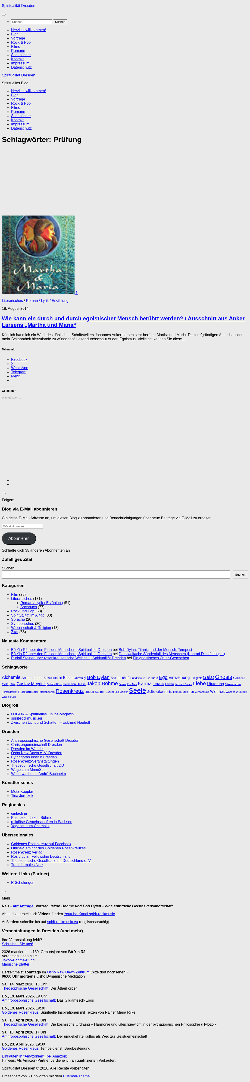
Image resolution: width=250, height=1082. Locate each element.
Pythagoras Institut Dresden (34, 757)
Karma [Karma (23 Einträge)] (145, 683)
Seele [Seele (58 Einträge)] (137, 690)
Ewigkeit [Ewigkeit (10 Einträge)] (196, 678)
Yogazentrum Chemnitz (30, 826)
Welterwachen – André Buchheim (38, 774)
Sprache (18, 619)
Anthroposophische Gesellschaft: (29, 1000)
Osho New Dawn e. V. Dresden (36, 753)
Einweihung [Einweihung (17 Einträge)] (179, 677)
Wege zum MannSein (29, 770)
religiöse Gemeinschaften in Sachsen (41, 822)
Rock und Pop (22, 611)
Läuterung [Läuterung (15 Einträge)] (215, 684)
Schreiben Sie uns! (17, 944)
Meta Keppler (22, 791)
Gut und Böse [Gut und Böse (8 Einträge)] (54, 684)
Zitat (14, 632)
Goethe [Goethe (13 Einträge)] (239, 678)
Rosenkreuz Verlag (26, 852)
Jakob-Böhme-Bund (18, 960)
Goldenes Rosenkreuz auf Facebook (41, 844)
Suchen (8, 568)
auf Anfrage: (24, 906)
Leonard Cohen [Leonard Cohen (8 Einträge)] (183, 684)
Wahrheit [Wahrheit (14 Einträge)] (217, 691)
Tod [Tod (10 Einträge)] (191, 691)
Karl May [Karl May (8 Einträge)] (132, 684)
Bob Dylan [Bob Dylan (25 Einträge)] (98, 677)
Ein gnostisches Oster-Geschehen (161, 658)
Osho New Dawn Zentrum (68, 972)
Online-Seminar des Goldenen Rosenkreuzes (48, 848)
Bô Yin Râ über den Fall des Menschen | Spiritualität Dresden (61, 650)
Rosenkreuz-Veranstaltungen (35, 761)
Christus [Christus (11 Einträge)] (152, 678)
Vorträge (18, 38)
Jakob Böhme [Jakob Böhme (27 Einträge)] (102, 683)
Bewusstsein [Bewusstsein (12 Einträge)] (53, 678)
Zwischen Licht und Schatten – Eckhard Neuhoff (50, 722)
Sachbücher (21, 55)
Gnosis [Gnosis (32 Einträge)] (223, 677)
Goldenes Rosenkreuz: (21, 1012)
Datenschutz (21, 67)
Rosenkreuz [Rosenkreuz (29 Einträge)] (70, 691)
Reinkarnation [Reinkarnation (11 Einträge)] (28, 691)
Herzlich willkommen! (28, 30)
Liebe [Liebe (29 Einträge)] (199, 683)
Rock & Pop (21, 42)
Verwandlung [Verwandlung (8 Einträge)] (202, 691)
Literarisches (12, 301)
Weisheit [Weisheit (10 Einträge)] (241, 691)
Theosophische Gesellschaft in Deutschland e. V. (51, 861)
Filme (15, 47)
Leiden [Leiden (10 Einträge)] (169, 684)
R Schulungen (22, 882)
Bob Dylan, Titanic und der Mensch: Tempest (155, 650)
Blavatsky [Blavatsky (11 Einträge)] (79, 678)
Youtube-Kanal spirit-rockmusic (89, 914)
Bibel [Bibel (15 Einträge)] (67, 677)
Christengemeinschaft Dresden (36, 745)
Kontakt (17, 59)
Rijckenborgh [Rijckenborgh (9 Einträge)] (47, 691)
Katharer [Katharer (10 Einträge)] (158, 684)
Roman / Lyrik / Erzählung (47, 301)
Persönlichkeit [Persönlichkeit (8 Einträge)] (9, 691)
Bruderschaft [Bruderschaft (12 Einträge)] (120, 678)
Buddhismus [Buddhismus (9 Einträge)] (137, 678)
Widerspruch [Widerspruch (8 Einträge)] (9, 696)
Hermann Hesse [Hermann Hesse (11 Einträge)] (74, 684)
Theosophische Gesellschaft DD (37, 765)
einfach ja (19, 813)
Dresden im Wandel (27, 749)
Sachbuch (28, 607)
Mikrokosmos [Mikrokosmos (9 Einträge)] (233, 684)
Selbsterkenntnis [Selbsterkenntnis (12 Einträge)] (159, 691)
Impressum (20, 63)
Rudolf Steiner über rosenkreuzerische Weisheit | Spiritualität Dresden (68, 658)
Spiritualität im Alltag (27, 615)
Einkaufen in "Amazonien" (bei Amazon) (34, 1056)
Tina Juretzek (22, 796)
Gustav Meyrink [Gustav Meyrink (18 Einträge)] (31, 683)
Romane (18, 51)
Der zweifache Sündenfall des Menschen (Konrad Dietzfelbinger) (172, 654)
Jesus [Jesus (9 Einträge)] (122, 684)
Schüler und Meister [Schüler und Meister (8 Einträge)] (117, 691)
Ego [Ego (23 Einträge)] (163, 677)
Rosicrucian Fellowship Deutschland (41, 856)
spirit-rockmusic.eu (26, 718)
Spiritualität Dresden (18, 6)
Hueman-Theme (76, 1076)
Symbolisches (22, 624)
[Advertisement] (125, 181)
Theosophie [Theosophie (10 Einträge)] (180, 691)
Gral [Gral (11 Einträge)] (12, 684)
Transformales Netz (27, 865)
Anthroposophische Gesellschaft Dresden (45, 740)
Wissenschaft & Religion (31, 628)
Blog (15, 34)
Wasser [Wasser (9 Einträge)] (230, 691)
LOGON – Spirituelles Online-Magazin (42, 714)
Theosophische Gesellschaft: (25, 988)
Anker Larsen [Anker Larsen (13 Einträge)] (32, 678)
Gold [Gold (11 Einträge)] (5, 684)
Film (14, 594)
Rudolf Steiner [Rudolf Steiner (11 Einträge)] (95, 691)
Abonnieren (19, 538)
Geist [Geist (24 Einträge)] (208, 677)
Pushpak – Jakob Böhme (31, 818)
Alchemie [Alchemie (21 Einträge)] (11, 677)
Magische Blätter (15, 964)
